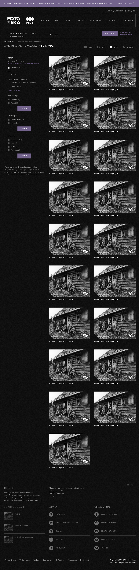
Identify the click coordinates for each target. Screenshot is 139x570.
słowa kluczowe (16, 36)
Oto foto (112, 20)
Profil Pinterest (105, 522)
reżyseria (32, 33)
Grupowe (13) (16, 140)
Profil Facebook (105, 514)
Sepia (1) (14, 123)
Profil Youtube (104, 539)
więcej (51, 496)
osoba (21, 33)
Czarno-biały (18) (17, 119)
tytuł (11, 33)
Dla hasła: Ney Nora (16, 61)
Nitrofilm (57, 548)
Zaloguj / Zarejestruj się (116, 11)
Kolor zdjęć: (12, 115)
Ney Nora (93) (16, 67)
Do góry (131, 485)
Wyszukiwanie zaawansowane (126, 33)
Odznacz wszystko (31, 64)
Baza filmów (10, 560)
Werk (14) (15, 103)
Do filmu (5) (15, 99)
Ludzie (67, 20)
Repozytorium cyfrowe (63, 522)
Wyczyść (17, 90)
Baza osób (24, 560)
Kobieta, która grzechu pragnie (61, 89)
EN (129, 11)
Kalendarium (95, 20)
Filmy (57, 20)
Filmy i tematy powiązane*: (18, 79)
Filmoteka (57, 514)
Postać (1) (14, 146)
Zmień (10, 90)
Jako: (10, 72)
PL (134, 11)
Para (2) (14, 143)
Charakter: (12, 136)
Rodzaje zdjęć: (13, 95)
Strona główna (9, 41)
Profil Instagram (105, 531)
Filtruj (24, 109)
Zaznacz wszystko (15, 64)
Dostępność (84, 560)
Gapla (55, 531)
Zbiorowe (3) (15, 150)
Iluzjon (56, 539)
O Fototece (44, 20)
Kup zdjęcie (128, 20)
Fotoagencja (72, 560)
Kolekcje (79, 20)
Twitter (101, 548)
